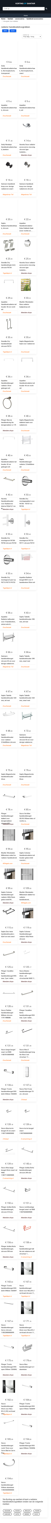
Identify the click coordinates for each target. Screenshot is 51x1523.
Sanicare (7, 1514)
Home (26, 15)
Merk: (5, 31)
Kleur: (13, 31)
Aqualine (7, 1510)
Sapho (17, 1514)
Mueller (27, 1510)
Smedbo (26, 1514)
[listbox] (32, 36)
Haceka (17, 1510)
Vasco (36, 1514)
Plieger (37, 1510)
